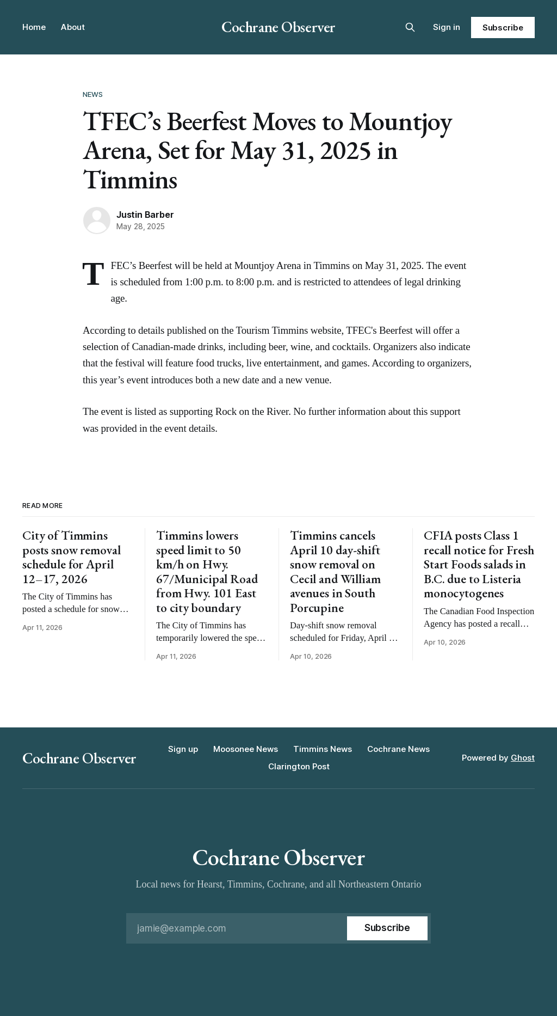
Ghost (523, 757)
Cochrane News (398, 749)
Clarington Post (299, 766)
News (93, 94)
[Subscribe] (387, 928)
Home (34, 27)
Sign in (446, 27)
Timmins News (322, 749)
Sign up (183, 749)
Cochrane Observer (278, 26)
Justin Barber (145, 214)
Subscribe (502, 27)
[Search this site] (410, 27)
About (73, 27)
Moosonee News (245, 749)
